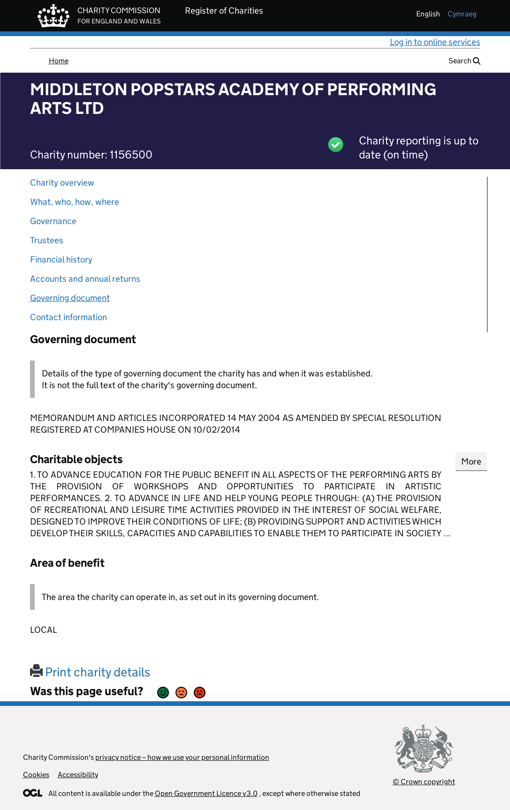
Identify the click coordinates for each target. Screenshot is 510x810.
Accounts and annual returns (85, 278)
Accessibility (78, 774)
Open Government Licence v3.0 (206, 793)
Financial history (61, 259)
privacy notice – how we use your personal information (182, 757)
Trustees (46, 240)
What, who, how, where (74, 201)
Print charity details (90, 672)
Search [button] (464, 60)
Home (59, 60)
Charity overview (62, 182)
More (471, 461)
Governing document (70, 297)
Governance (53, 221)
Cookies (36, 774)
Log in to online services (435, 42)
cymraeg (462, 13)
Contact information (68, 317)
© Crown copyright (424, 781)
